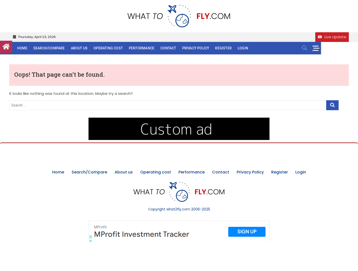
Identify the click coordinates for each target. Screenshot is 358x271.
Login (252, 48)
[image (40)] (179, 120)
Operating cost (117, 48)
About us (88, 48)
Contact (177, 48)
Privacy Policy (205, 48)
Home (31, 48)
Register (232, 48)
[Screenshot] (179, 223)
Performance (151, 48)
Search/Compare (58, 48)
